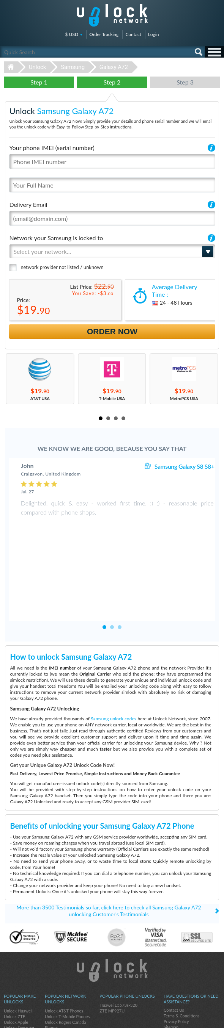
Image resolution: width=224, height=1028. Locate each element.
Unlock (37, 67)
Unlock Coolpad (18, 978)
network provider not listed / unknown (62, 267)
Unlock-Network (112, 15)
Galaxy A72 (113, 67)
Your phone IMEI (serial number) (51, 147)
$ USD (72, 34)
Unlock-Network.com (112, 910)
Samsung (73, 67)
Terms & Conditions (182, 955)
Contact (133, 34)
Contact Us (174, 949)
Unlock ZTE (14, 956)
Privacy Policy (176, 961)
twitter (199, 1019)
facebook (184, 1019)
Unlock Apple (16, 961)
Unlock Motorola (19, 990)
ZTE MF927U (112, 950)
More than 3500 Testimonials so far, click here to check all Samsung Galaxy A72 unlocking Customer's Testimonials (108, 850)
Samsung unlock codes (113, 658)
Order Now (112, 331)
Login (153, 34)
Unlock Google (17, 984)
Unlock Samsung (19, 967)
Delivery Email (28, 204)
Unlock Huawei (18, 950)
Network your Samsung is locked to (56, 237)
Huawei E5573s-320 (118, 944)
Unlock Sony (15, 973)
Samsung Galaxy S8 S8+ (185, 466)
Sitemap (171, 966)
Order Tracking (103, 34)
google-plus (214, 1019)
